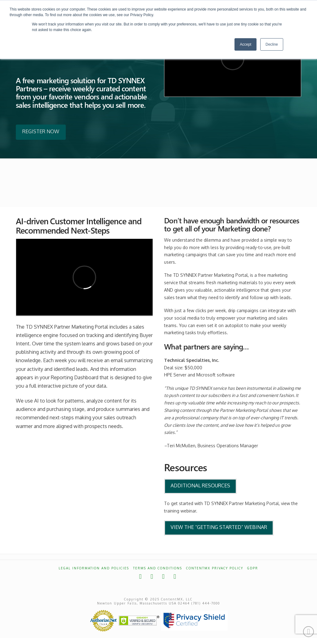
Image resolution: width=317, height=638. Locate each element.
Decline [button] (272, 44)
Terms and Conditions (157, 568)
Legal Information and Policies (94, 568)
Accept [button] (245, 44)
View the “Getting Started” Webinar (219, 527)
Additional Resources (200, 485)
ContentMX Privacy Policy (214, 568)
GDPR (252, 568)
